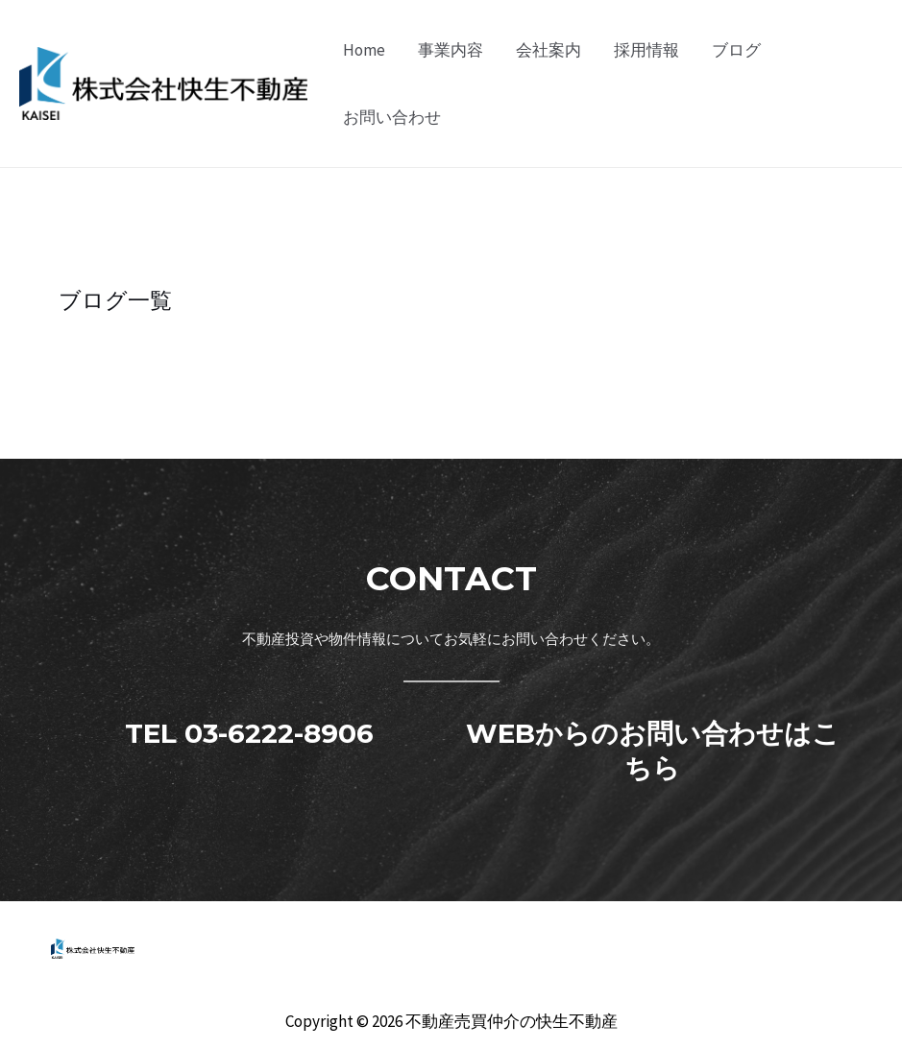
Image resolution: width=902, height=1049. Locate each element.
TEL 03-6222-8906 (249, 733)
